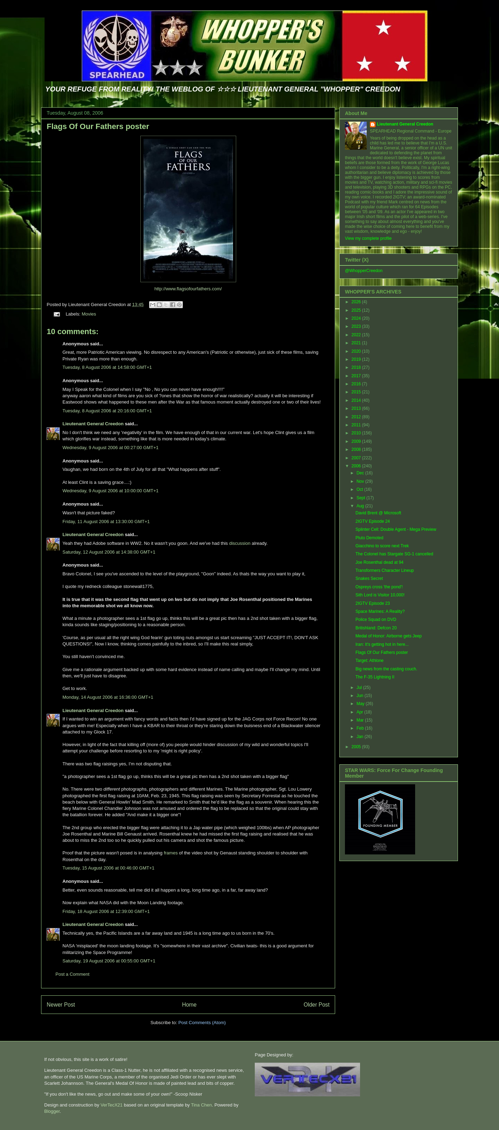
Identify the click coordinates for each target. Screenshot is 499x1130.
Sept (361, 497)
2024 (357, 318)
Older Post (317, 1005)
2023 (357, 326)
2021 (357, 342)
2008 (357, 449)
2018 (357, 367)
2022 (357, 334)
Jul (360, 687)
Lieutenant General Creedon (93, 423)
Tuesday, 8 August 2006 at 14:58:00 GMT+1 (107, 367)
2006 (357, 465)
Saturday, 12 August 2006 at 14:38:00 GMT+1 (108, 552)
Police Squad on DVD (375, 619)
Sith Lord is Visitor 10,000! (380, 595)
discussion (240, 543)
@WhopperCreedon (363, 270)
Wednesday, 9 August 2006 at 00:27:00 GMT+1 (110, 447)
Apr (360, 712)
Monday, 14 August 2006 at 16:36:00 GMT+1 (107, 697)
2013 (357, 408)
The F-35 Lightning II (374, 677)
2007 (357, 457)
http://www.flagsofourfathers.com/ (188, 288)
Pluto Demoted (369, 537)
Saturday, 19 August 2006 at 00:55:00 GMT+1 (108, 960)
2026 (357, 301)
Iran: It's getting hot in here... (382, 644)
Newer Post (61, 1005)
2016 (357, 383)
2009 (357, 441)
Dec (361, 473)
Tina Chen (201, 1105)
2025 (357, 310)
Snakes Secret (369, 578)
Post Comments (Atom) (202, 1022)
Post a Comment (72, 974)
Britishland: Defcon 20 (376, 627)
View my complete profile (368, 238)
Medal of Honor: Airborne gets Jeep (388, 636)
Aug (361, 505)
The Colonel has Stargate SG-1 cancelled (394, 554)
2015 (357, 392)
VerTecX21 (111, 1105)
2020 (357, 351)
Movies (89, 314)
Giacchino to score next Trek (382, 545)
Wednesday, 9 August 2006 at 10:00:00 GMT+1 (110, 490)
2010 (357, 433)
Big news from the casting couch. (386, 669)
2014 (357, 400)
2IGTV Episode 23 (372, 603)
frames (171, 852)
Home (189, 1005)
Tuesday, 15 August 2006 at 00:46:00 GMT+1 (108, 868)
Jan (361, 736)
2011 (357, 424)
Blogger (52, 1111)
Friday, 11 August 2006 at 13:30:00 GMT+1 (106, 521)
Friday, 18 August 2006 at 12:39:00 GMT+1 (106, 911)
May (361, 703)
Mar (361, 720)
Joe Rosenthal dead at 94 (379, 562)
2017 (357, 375)
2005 (357, 746)
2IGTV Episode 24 (372, 521)
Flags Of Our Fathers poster (98, 126)
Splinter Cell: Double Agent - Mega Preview (395, 529)
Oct (360, 489)
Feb (361, 728)
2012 (357, 416)
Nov (361, 481)
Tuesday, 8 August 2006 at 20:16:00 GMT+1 (107, 410)
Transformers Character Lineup (384, 570)
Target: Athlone (369, 660)
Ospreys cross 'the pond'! (379, 586)
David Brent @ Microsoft (378, 512)
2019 (357, 359)
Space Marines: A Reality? (380, 611)
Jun (361, 695)
